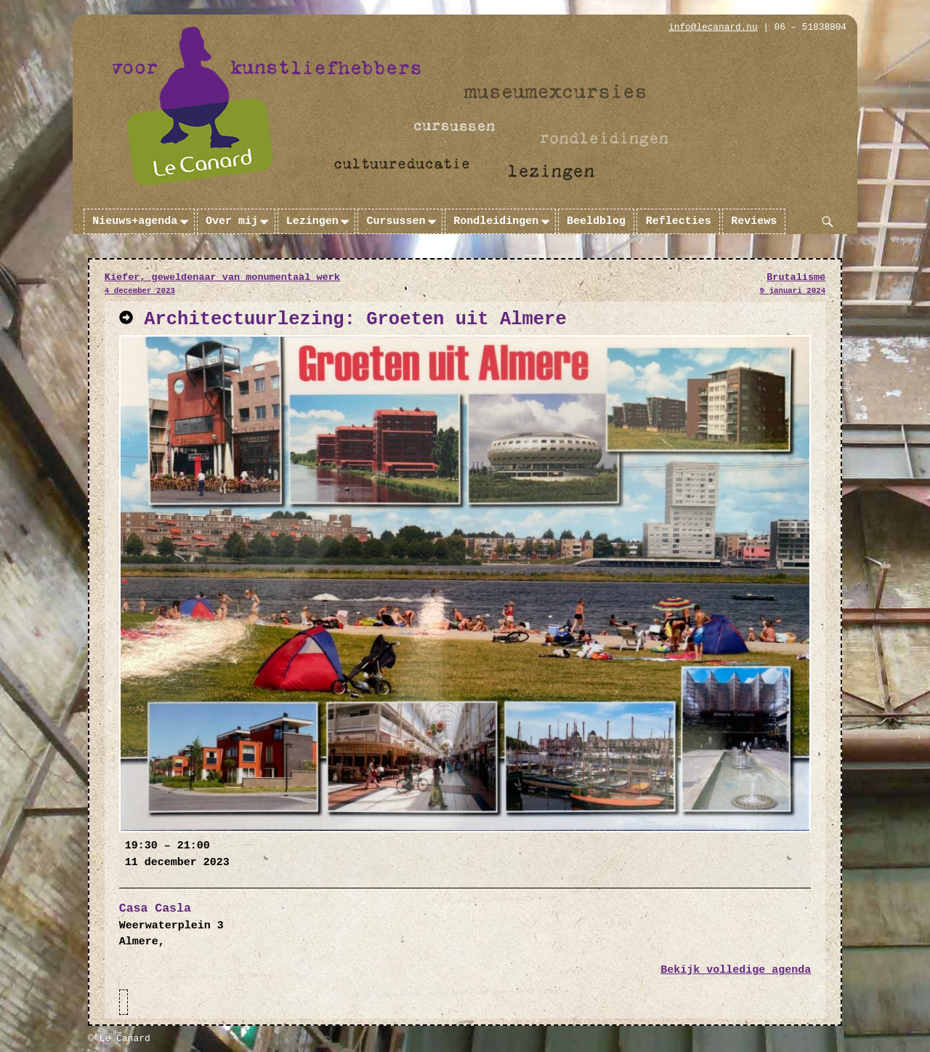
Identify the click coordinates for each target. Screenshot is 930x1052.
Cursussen (404, 221)
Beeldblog (596, 221)
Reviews (754, 221)
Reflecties (678, 221)
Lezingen (320, 221)
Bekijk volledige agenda (735, 970)
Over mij (240, 221)
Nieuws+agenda (143, 221)
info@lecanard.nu (712, 27)
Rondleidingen (504, 221)
